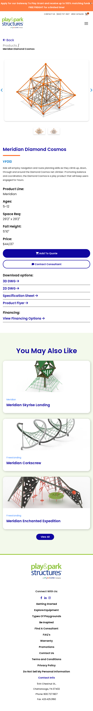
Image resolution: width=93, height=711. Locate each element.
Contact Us (46, 653)
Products (10, 45)
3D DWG (11, 281)
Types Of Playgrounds (46, 616)
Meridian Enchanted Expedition (33, 521)
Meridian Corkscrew (23, 463)
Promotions (46, 647)
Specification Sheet (20, 296)
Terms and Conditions (46, 659)
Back (8, 40)
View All (45, 537)
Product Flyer (15, 303)
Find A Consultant (46, 628)
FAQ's (46, 634)
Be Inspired (46, 622)
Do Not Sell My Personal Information (46, 671)
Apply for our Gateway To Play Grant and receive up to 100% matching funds (45, 3)
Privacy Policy (46, 665)
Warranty (46, 641)
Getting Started (46, 604)
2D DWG (11, 288)
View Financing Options (24, 318)
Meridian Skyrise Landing (28, 405)
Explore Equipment (46, 610)
